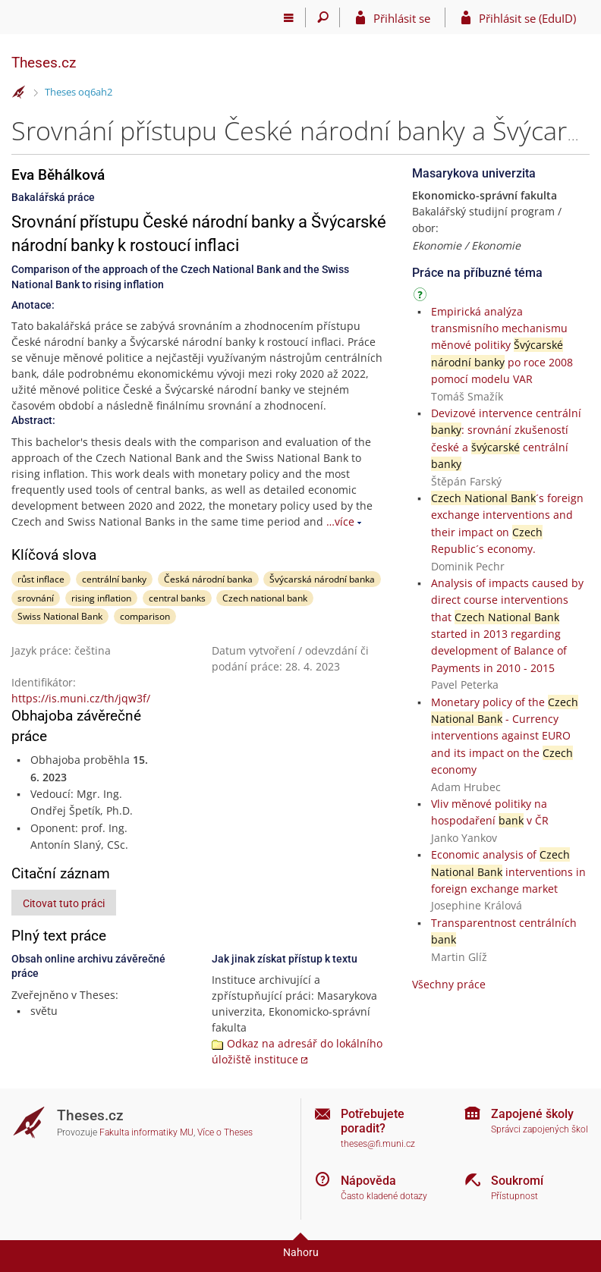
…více (340, 521)
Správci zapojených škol (539, 1129)
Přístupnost (514, 1196)
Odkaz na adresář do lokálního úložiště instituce (297, 1051)
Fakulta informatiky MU (146, 1132)
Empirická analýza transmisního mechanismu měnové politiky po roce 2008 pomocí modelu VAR (502, 345)
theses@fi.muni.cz (378, 1144)
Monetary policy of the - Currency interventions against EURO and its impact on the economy (504, 736)
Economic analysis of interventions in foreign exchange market (508, 871)
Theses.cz (43, 62)
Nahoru (301, 1252)
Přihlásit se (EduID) (527, 18)
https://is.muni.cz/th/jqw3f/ (80, 698)
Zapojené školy (532, 1114)
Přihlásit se (401, 18)
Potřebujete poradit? (372, 1121)
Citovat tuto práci (64, 903)
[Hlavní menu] (289, 17)
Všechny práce (449, 984)
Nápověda (368, 1180)
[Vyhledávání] (323, 17)
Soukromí (517, 1180)
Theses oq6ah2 (78, 92)
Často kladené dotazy (384, 1196)
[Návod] (422, 297)
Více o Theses (225, 1132)
